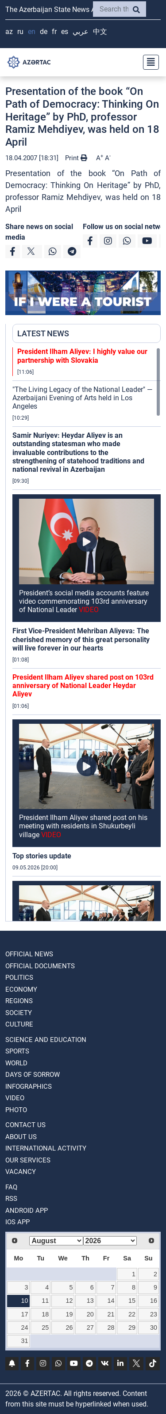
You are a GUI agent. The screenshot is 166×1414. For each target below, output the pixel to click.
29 (131, 1327)
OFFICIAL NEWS (29, 954)
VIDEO (14, 1098)
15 (131, 1300)
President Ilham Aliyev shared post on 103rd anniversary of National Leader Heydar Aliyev (83, 685)
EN (31, 31)
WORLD (16, 1063)
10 (24, 1300)
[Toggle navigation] (148, 62)
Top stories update (41, 856)
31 (24, 1340)
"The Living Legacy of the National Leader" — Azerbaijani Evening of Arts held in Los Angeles (82, 397)
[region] (86, 634)
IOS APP (17, 1222)
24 (24, 1327)
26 (69, 1327)
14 (110, 1300)
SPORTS (17, 1051)
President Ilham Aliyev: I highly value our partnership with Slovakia (82, 355)
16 (153, 1300)
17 (24, 1314)
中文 (100, 31)
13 (90, 1300)
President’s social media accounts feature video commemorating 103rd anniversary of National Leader (84, 601)
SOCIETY (18, 1013)
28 (110, 1327)
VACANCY (20, 1172)
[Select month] (56, 1240)
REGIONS (19, 1001)
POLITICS (19, 978)
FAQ (11, 1187)
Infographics (28, 1087)
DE (43, 31)
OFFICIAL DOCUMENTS (40, 966)
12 (69, 1300)
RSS (11, 1199)
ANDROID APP (26, 1211)
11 (45, 1300)
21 (110, 1314)
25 (45, 1327)
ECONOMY (21, 989)
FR (54, 31)
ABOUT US (21, 1137)
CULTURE (19, 1024)
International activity (45, 1148)
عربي (81, 31)
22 (131, 1314)
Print (76, 158)
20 (90, 1314)
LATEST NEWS (43, 333)
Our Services (27, 1160)
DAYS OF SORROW (32, 1075)
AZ (9, 31)
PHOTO (16, 1110)
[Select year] (110, 1240)
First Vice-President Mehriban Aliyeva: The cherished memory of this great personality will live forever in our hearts (81, 639)
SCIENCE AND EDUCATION (45, 1040)
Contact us (25, 1125)
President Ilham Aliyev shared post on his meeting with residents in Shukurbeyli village (83, 826)
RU (20, 31)
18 (45, 1314)
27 (90, 1327)
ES (64, 31)
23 (153, 1314)
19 (69, 1314)
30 (153, 1327)
